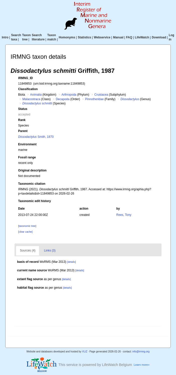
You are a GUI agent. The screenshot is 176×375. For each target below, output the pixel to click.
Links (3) (49, 250)
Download (159, 37)
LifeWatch (142, 37)
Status (22, 109)
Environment (27, 144)
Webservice (102, 37)
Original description (32, 170)
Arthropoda (68, 94)
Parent (22, 131)
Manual (118, 37)
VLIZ (84, 351)
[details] (71, 262)
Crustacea (101, 94)
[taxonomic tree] (27, 226)
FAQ (129, 37)
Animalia (36, 94)
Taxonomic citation (31, 183)
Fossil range (27, 157)
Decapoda (62, 99)
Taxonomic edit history (34, 201)
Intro (5, 37)
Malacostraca (31, 99)
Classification (28, 89)
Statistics (84, 37)
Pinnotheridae (94, 99)
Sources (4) (27, 250)
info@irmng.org (141, 351)
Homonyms (67, 37)
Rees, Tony (123, 215)
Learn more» (141, 364)
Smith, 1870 (35, 137)
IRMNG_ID (25, 78)
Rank (21, 120)
